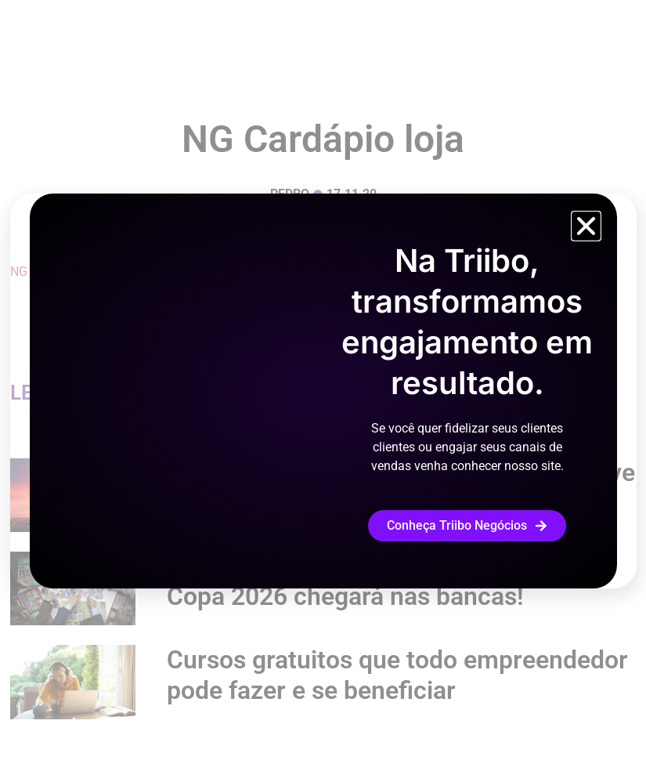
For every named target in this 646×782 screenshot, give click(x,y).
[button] (586, 226)
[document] (323, 391)
